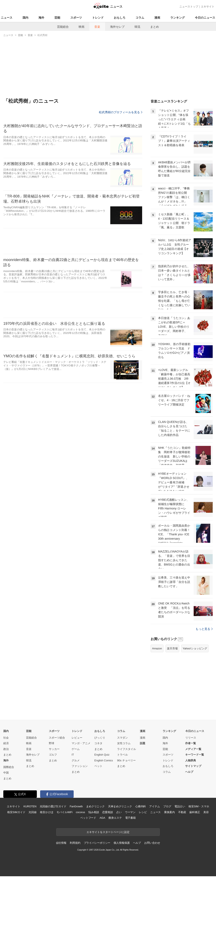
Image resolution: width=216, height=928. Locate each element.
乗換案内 (169, 863)
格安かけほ (46, 863)
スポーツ (76, 17)
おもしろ (119, 17)
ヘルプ (189, 823)
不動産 (182, 863)
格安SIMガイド (16, 863)
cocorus (80, 863)
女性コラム (124, 795)
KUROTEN (29, 858)
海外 (41, 17)
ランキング (177, 17)
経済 (6, 795)
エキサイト (207, 6)
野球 (51, 795)
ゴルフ (53, 806)
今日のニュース (205, 17)
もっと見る (204, 680)
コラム (140, 17)
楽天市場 (172, 700)
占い (119, 863)
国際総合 (8, 818)
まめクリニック (95, 858)
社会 (6, 789)
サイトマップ (193, 817)
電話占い (179, 858)
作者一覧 (190, 795)
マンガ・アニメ (81, 795)
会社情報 (61, 894)
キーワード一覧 (194, 806)
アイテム (154, 858)
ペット (98, 817)
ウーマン (130, 863)
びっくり (99, 789)
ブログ (167, 858)
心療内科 (140, 858)
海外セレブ (117, 26)
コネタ (98, 795)
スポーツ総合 (57, 789)
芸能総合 (63, 26)
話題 (142, 795)
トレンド (98, 17)
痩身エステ (115, 869)
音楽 (97, 26)
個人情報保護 (122, 894)
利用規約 (75, 894)
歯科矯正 (194, 863)
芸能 (57, 17)
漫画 (157, 17)
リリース (190, 789)
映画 (81, 26)
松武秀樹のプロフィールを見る (120, 112)
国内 (25, 17)
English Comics (103, 812)
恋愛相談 (107, 863)
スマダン (122, 789)
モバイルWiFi (64, 863)
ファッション (80, 817)
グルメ (76, 812)
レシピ (143, 863)
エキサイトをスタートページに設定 (108, 883)
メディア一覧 (193, 800)
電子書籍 (130, 869)
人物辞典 (190, 812)
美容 (206, 863)
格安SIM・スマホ (198, 858)
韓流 (137, 26)
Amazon (157, 700)
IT (73, 806)
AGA (102, 869)
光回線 (33, 863)
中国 (6, 824)
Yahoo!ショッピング (195, 700)
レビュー (77, 789)
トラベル (122, 806)
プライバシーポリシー (97, 894)
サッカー (54, 800)
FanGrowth (76, 858)
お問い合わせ (152, 894)
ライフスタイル (126, 800)
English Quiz (101, 806)
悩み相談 (93, 863)
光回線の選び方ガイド (53, 858)
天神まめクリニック (120, 858)
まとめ (154, 26)
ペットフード (88, 869)
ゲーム (76, 800)
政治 (6, 800)
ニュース (6, 17)
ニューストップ (188, 6)
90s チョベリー (126, 812)
